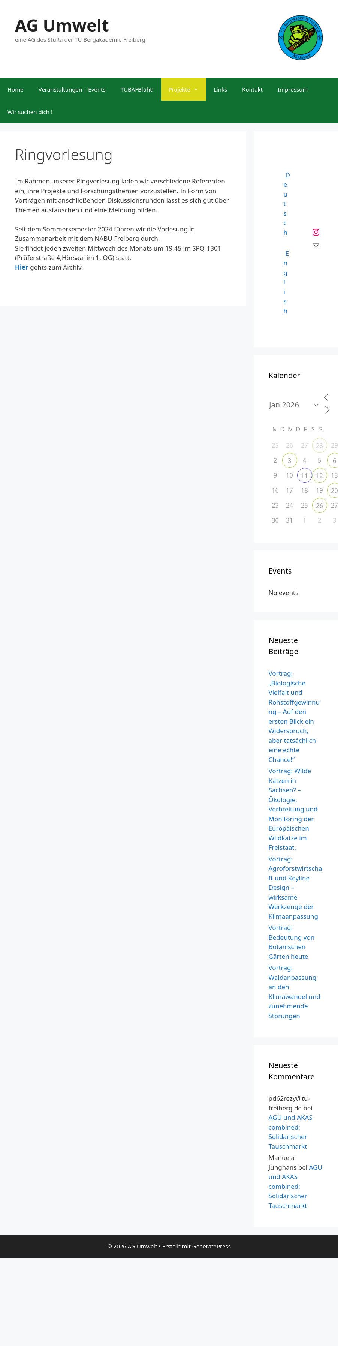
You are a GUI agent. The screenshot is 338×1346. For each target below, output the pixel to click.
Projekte (187, 89)
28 (319, 446)
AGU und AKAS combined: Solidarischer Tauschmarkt (295, 1186)
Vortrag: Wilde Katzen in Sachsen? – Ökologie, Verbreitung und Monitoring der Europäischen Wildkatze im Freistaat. (293, 809)
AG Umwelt (62, 25)
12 (319, 476)
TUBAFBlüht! (137, 89)
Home (15, 89)
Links (220, 89)
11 (304, 476)
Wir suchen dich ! (29, 112)
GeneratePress (211, 1246)
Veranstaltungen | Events (72, 89)
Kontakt (252, 89)
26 (319, 506)
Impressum (293, 89)
